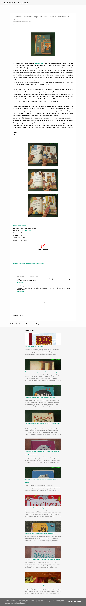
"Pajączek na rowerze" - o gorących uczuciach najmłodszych (40, 397)
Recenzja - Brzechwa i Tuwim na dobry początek (37, 508)
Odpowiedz (20, 282)
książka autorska (30, 263)
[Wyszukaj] (30, 2)
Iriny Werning (39, 63)
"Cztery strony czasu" (19, 225)
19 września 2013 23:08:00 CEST (31, 285)
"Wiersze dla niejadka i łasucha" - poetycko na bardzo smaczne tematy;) (43, 559)
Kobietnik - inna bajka (16, 2)
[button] (14, 24)
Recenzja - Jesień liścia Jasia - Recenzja (34, 585)
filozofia (15, 263)
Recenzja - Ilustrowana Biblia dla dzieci (34, 346)
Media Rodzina (26, 230)
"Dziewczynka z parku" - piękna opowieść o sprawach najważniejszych (42, 372)
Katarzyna (22, 263)
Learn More (72, 602)
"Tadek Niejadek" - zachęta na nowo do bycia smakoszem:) (39, 533)
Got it (79, 602)
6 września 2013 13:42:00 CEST (31, 276)
